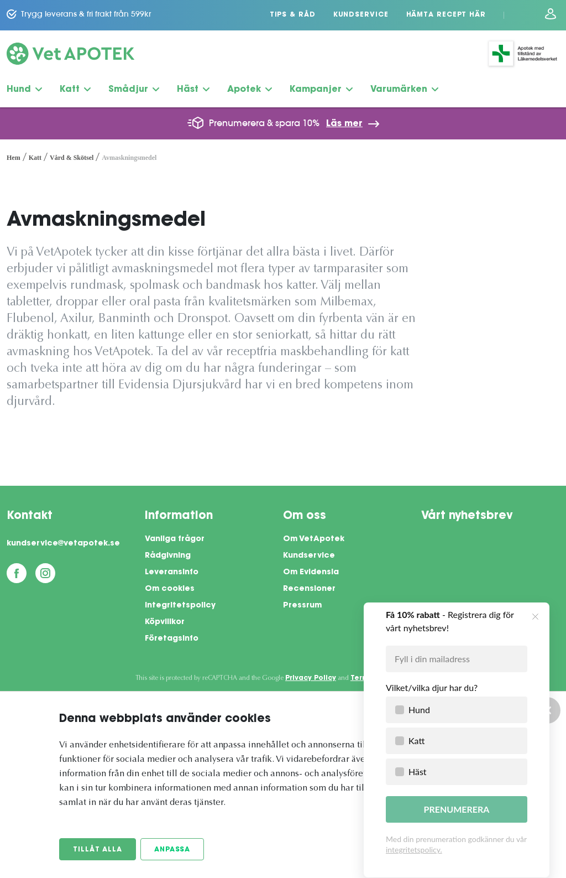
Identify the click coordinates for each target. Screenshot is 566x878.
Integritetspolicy (180, 606)
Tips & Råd (293, 15)
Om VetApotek (313, 539)
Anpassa (172, 849)
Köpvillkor (165, 622)
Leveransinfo (171, 572)
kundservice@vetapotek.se (63, 544)
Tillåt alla (97, 849)
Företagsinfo (171, 639)
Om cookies (170, 589)
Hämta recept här (446, 15)
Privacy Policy (310, 678)
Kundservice (361, 15)
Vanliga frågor (175, 539)
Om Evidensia (311, 572)
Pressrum (302, 606)
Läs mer (344, 124)
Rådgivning (168, 556)
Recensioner (309, 589)
